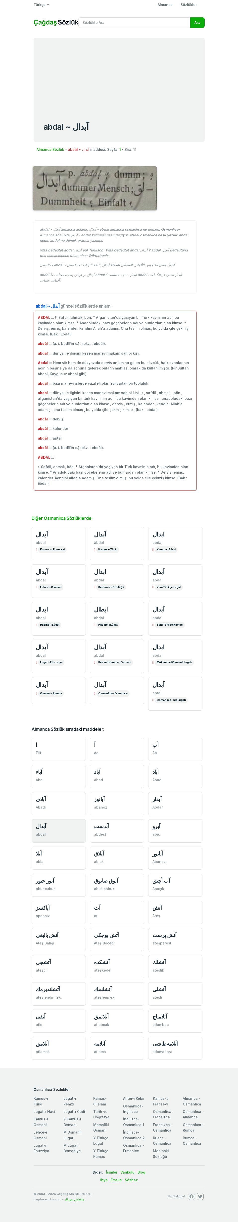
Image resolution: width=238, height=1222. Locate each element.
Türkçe (40, 4)
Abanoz (159, 861)
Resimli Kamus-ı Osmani (114, 662)
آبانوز (99, 799)
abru (156, 834)
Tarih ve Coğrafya (101, 1114)
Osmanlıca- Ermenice (113, 693)
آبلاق (99, 854)
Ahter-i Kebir (133, 1098)
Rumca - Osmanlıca (192, 1140)
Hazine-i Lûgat (49, 624)
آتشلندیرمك (48, 989)
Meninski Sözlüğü (161, 1153)
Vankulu (127, 1172)
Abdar (157, 807)
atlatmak (101, 1024)
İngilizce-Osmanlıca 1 (133, 1122)
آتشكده (101, 962)
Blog (141, 1172)
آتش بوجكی (106, 935)
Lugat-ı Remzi (69, 1101)
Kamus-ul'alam (100, 1101)
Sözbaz (131, 1180)
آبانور (157, 854)
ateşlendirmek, (49, 997)
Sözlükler (189, 4)
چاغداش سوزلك (74, 1199)
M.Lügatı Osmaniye (72, 1148)
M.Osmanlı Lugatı (72, 1135)
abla (40, 861)
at (95, 916)
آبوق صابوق (106, 881)
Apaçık (158, 889)
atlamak (43, 1052)
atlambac (160, 1024)
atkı (39, 1024)
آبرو (156, 826)
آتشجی (43, 962)
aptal (156, 693)
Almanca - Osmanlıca (192, 1101)
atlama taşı (162, 1052)
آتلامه (99, 1044)
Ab (154, 753)
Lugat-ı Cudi (74, 1111)
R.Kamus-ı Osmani (72, 1122)
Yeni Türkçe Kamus (170, 624)
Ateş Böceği (104, 943)
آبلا (39, 854)
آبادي (41, 799)
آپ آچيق (161, 881)
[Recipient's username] (134, 22)
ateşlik (158, 970)
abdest (100, 834)
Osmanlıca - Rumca (193, 1127)
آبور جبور (45, 881)
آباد (97, 772)
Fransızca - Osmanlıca (163, 1127)
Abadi (41, 807)
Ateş (156, 916)
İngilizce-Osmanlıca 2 (134, 1135)
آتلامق (42, 1044)
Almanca (165, 4)
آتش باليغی (47, 935)
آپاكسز (43, 908)
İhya (104, 1180)
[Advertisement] (119, 75)
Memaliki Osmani (101, 1127)
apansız (43, 916)
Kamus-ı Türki (107, 549)
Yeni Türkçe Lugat (169, 587)
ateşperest (161, 943)
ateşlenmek (104, 997)
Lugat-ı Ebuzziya (51, 662)
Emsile (116, 1180)
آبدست (101, 826)
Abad (98, 780)
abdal (41, 542)
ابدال (158, 534)
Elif (38, 753)
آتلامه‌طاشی (165, 1044)
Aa (96, 753)
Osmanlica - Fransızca (163, 1114)
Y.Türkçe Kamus (100, 1153)
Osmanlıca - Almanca (193, 1114)
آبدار (157, 799)
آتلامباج (159, 1017)
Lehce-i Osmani (50, 587)
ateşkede (102, 970)
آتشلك (159, 962)
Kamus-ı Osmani (41, 1122)
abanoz (100, 807)
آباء (39, 772)
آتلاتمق (101, 1017)
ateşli (157, 997)
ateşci (41, 970)
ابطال (101, 609)
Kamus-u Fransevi (52, 549)
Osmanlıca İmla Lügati (171, 700)
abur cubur (45, 889)
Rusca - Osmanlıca (162, 1140)
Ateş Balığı (45, 943)
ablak (99, 861)
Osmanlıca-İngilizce (133, 1109)
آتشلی (159, 989)
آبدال (42, 534)
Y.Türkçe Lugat (100, 1140)
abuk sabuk (104, 889)
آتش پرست (164, 935)
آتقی (41, 1017)
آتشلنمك (103, 989)
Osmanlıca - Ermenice (133, 1148)
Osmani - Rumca (51, 693)
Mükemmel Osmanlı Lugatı (174, 662)
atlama (100, 1052)
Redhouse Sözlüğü (111, 587)
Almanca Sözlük (50, 149)
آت (97, 908)
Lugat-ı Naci (44, 1111)
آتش (157, 908)
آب (155, 745)
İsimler (111, 1172)
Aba (39, 780)
